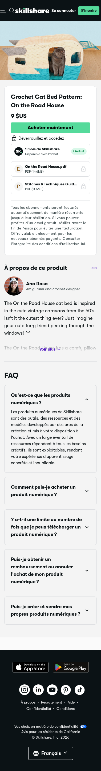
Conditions (65, 708)
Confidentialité (38, 708)
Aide (71, 702)
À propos (28, 702)
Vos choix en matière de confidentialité (50, 726)
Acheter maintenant (50, 127)
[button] (88, 10)
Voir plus (50, 349)
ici (83, 244)
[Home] (32, 10)
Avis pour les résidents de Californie (50, 732)
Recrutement (51, 702)
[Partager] (94, 268)
